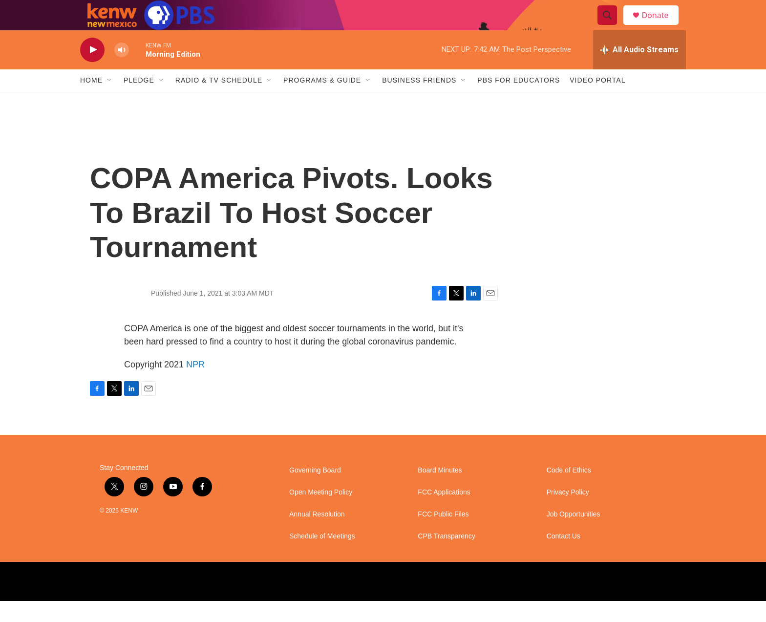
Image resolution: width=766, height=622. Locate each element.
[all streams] (639, 70)
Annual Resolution (317, 535)
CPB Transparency (446, 557)
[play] (92, 71)
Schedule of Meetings (322, 557)
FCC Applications (444, 513)
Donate (661, 26)
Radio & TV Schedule (218, 102)
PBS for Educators (518, 102)
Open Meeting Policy (320, 513)
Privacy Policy (568, 513)
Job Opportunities (573, 535)
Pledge (139, 102)
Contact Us (563, 557)
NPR (195, 385)
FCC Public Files (443, 535)
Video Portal (597, 102)
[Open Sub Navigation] (110, 102)
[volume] (121, 71)
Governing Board (315, 491)
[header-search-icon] (611, 26)
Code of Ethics (569, 491)
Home (91, 102)
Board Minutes (440, 491)
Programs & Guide (322, 102)
